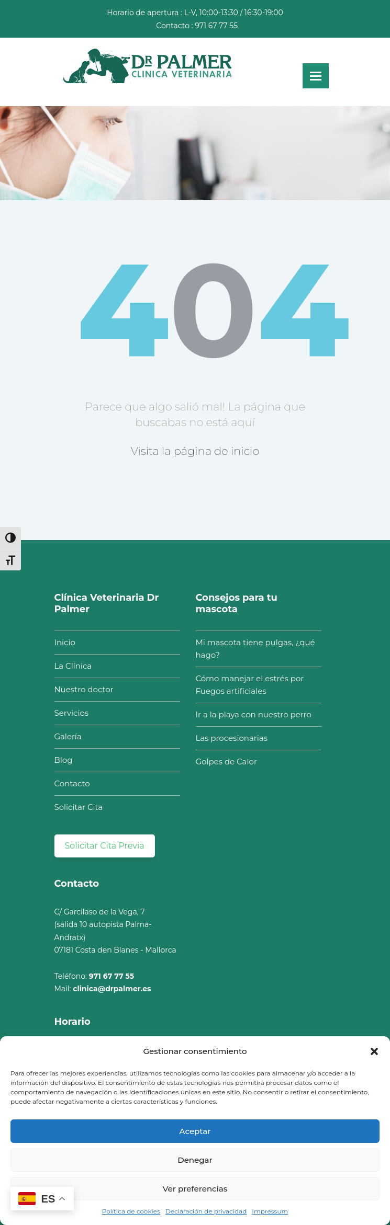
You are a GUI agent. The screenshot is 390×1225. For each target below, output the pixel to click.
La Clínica (71, 666)
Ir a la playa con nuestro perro (251, 714)
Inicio (62, 642)
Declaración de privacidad (206, 1211)
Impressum (270, 1211)
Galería (65, 736)
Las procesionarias (229, 738)
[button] (374, 1051)
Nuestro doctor (81, 689)
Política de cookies (131, 1211)
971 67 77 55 (216, 25)
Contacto (69, 783)
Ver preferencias (195, 1189)
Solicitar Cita (76, 807)
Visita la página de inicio (195, 450)
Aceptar (195, 1131)
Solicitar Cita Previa (102, 846)
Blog (61, 760)
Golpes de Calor (224, 761)
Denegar (194, 1160)
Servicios (69, 713)
